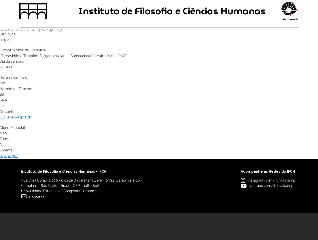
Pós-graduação (95, 48)
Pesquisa (155, 48)
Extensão (208, 48)
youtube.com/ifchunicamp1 (272, 213)
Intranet (136, 7)
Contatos (32, 223)
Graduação (33, 48)
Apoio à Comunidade (274, 48)
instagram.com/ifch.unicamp (271, 207)
